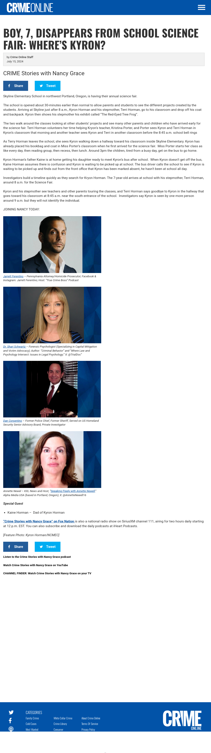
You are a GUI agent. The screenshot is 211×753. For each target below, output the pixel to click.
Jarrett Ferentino (13, 276)
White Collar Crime (63, 718)
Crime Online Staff (21, 57)
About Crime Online (90, 718)
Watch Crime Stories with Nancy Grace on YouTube (35, 565)
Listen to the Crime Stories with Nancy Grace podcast (37, 556)
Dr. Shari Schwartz (14, 346)
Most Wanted (32, 729)
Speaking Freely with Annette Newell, (73, 491)
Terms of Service (89, 724)
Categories (34, 712)
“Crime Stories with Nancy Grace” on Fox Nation (39, 521)
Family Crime (32, 718)
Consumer (58, 729)
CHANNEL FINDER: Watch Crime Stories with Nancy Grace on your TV (47, 573)
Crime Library (60, 724)
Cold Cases (31, 724)
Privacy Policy (88, 729)
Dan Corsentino (12, 420)
